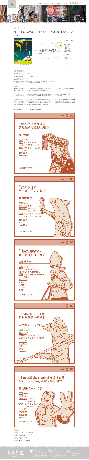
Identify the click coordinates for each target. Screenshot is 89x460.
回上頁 (73, 444)
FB (19, 440)
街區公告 (45, 3)
